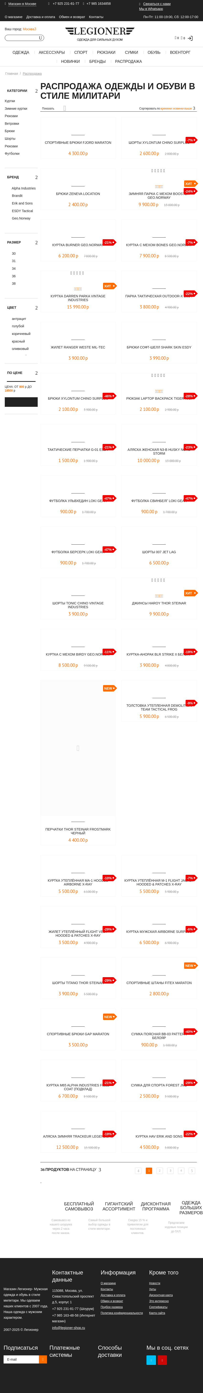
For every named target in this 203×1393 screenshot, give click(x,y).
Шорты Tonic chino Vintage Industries (78, 605)
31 (13, 261)
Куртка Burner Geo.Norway (78, 245)
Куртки (10, 101)
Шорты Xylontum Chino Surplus (159, 143)
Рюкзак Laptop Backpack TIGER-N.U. (159, 401)
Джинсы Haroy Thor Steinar (159, 603)
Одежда (21, 52)
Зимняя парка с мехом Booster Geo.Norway (159, 196)
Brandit (16, 196)
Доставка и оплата (40, 17)
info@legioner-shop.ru (68, 1328)
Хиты (152, 1289)
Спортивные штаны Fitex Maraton (159, 985)
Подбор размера (112, 1307)
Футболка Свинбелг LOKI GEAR (159, 501)
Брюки (10, 131)
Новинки (70, 62)
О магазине (13, 17)
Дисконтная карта (161, 1295)
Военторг (180, 52)
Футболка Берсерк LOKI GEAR (78, 552)
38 (13, 283)
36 (13, 276)
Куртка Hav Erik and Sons (159, 1136)
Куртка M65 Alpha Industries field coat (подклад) (78, 1087)
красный (18, 341)
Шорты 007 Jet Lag (159, 552)
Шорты (10, 138)
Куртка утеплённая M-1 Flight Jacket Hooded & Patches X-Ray (159, 883)
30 (13, 253)
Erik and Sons (22, 203)
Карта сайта (157, 1313)
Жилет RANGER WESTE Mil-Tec (78, 347)
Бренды (97, 62)
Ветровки (12, 123)
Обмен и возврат (72, 17)
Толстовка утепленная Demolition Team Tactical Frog (159, 708)
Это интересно (159, 1301)
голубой (17, 326)
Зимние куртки (16, 108)
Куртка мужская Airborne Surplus (159, 934)
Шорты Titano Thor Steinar (78, 983)
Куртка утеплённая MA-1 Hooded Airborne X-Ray (78, 883)
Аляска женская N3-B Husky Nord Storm (159, 452)
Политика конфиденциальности (122, 1313)
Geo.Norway (21, 218)
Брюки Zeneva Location (78, 194)
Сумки (131, 52)
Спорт (81, 52)
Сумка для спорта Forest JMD (159, 1085)
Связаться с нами (157, 4)
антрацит (18, 319)
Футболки (12, 153)
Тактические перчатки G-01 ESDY (78, 450)
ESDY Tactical (22, 211)
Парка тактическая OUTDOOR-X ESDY (159, 298)
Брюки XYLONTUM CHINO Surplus (78, 399)
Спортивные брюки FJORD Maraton (78, 145)
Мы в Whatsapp (151, 9)
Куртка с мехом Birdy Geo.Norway (78, 656)
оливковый (20, 349)
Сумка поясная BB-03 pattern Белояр (159, 1036)
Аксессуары (52, 52)
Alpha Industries (23, 188)
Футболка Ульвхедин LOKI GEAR (78, 501)
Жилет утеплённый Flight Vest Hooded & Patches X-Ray (78, 934)
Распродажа (128, 62)
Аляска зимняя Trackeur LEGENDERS (78, 1138)
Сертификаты (158, 1307)
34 (13, 268)
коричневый (21, 334)
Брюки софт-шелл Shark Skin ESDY (159, 349)
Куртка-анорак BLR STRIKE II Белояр (159, 656)
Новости (154, 1283)
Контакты (96, 17)
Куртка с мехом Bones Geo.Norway (159, 247)
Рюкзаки (106, 52)
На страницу (70, 1169)
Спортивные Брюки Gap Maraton (78, 1036)
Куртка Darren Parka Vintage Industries (78, 298)
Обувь (154, 52)
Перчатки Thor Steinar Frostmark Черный (78, 831)
